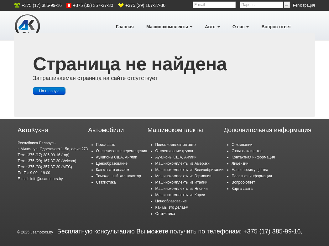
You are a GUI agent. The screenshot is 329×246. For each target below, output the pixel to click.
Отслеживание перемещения (121, 151)
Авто (212, 26)
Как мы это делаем (112, 170)
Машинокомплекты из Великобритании (189, 170)
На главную (49, 91)
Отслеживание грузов (174, 151)
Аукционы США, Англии (116, 157)
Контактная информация (253, 157)
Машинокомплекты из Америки (182, 163)
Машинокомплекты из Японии (181, 188)
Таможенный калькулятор (118, 176)
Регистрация (304, 5)
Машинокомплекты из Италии (181, 182)
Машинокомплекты (169, 26)
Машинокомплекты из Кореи (180, 195)
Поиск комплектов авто (175, 144)
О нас (240, 26)
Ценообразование (112, 163)
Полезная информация (252, 176)
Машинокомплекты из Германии (183, 176)
